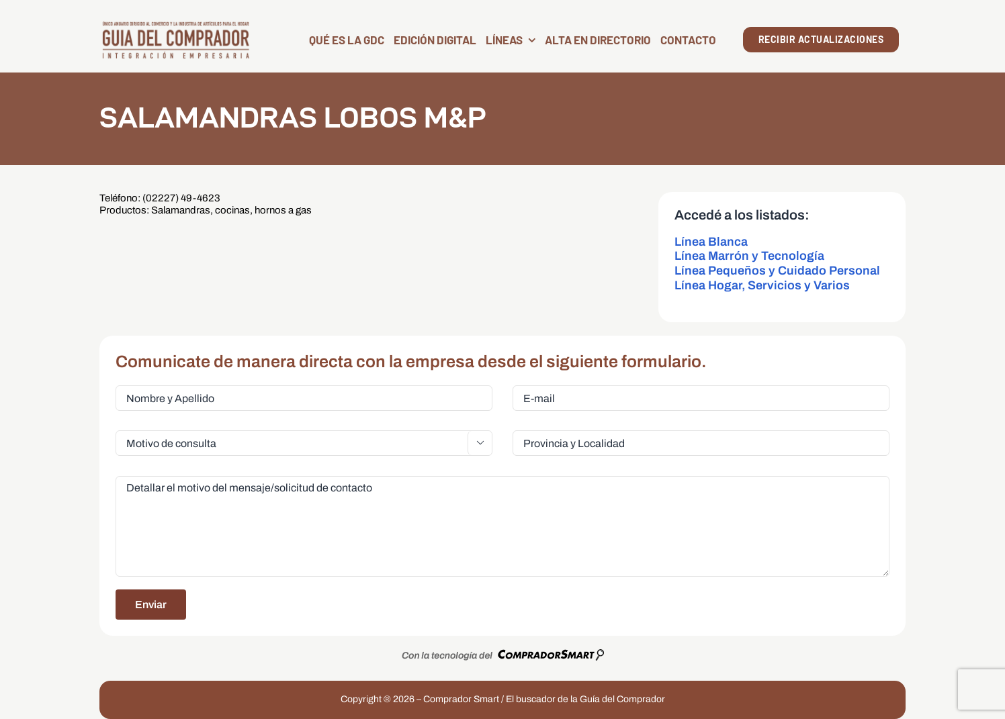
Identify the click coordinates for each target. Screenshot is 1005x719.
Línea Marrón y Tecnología (749, 255)
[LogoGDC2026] (175, 25)
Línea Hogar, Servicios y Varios (762, 285)
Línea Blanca (711, 241)
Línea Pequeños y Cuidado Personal (777, 270)
